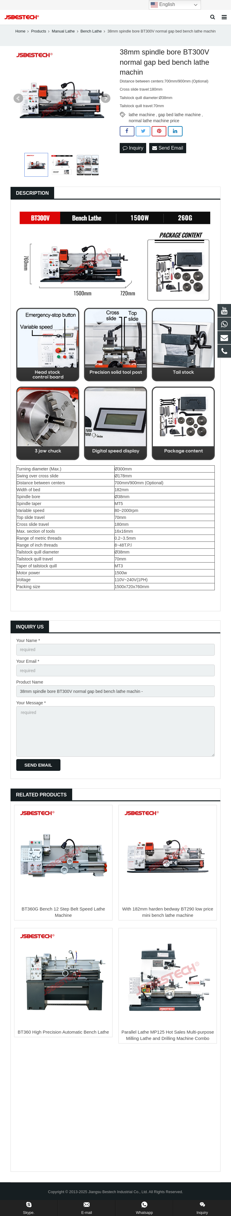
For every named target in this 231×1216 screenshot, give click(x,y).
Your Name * (28, 640)
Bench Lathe (91, 31)
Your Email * (27, 661)
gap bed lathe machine (179, 114)
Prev (18, 98)
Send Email (167, 147)
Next (105, 98)
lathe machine (142, 114)
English (163, 4)
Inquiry (133, 147)
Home (20, 31)
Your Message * (31, 702)
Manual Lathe (63, 31)
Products (38, 31)
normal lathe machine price (154, 120)
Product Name (29, 682)
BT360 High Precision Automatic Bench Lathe (63, 1032)
